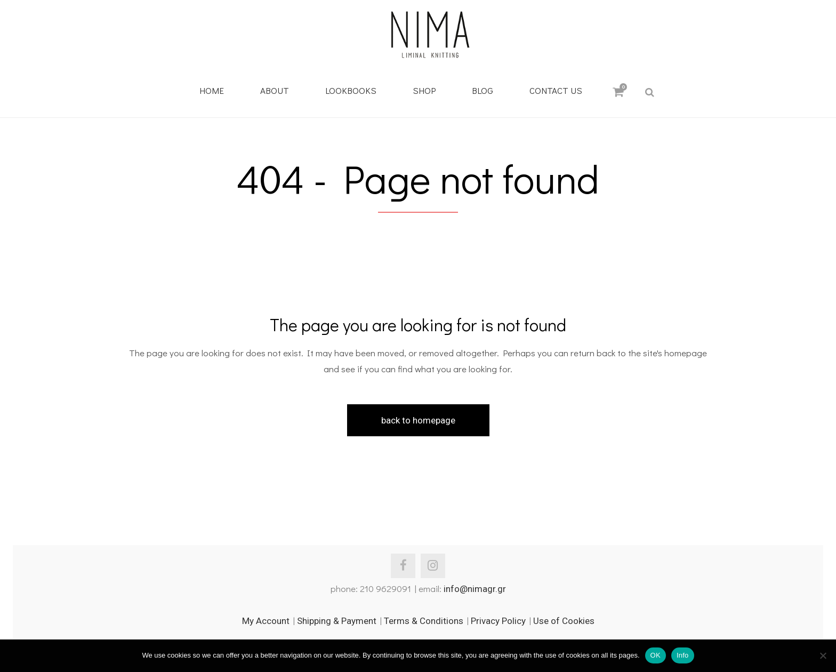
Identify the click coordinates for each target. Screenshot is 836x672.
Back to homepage (418, 420)
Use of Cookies (563, 620)
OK (655, 655)
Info (683, 655)
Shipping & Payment (336, 620)
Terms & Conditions (423, 620)
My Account (266, 620)
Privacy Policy (498, 620)
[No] (822, 655)
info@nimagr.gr (475, 588)
